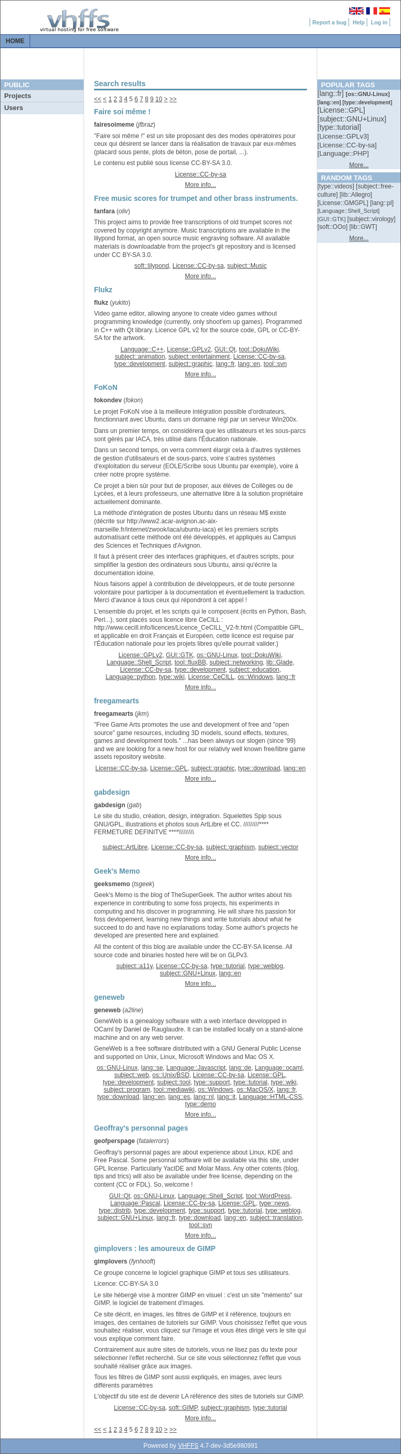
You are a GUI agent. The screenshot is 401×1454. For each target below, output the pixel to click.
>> (173, 99)
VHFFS (188, 1445)
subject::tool (174, 1082)
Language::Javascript (195, 1067)
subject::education (254, 669)
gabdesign (109, 805)
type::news (274, 1203)
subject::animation (140, 356)
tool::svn (275, 364)
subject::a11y (134, 966)
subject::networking (236, 662)
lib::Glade (279, 662)
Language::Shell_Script (138, 662)
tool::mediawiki (174, 1089)
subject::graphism (230, 847)
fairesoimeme (114, 124)
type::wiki (171, 677)
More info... (200, 184)
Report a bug (329, 22)
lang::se (152, 1067)
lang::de (240, 1067)
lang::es (179, 1096)
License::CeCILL (211, 677)
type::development (139, 364)
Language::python (130, 677)
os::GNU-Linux (217, 655)
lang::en (249, 364)
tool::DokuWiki (259, 349)
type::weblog (265, 966)
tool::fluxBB (190, 662)
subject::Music (246, 265)
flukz (101, 302)
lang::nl (204, 1096)
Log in (379, 22)
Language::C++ (142, 349)
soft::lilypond (152, 265)
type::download (259, 768)
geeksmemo (112, 884)
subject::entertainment (199, 356)
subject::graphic (190, 364)
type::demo (200, 1104)
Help (359, 22)
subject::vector (278, 847)
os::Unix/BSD (170, 1075)
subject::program (127, 1089)
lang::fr (225, 364)
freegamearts (113, 713)
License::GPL (169, 768)
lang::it (226, 1096)
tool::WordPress (268, 1196)
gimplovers (110, 1261)
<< (97, 99)
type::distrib (114, 1210)
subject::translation (276, 1217)
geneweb (107, 1010)
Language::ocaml (278, 1067)
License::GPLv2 (189, 349)
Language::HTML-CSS (270, 1096)
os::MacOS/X (255, 1089)
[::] (331, 93)
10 (158, 99)
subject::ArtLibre (125, 847)
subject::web (131, 1075)
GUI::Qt (225, 349)
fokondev (108, 400)
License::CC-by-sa (200, 174)
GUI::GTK (179, 655)
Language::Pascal (135, 1203)
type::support (212, 1082)
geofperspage (114, 1141)
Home (15, 41)
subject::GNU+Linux (188, 973)
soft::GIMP (183, 1407)
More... (358, 165)
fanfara (104, 211)
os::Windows (255, 677)
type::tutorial (228, 966)
